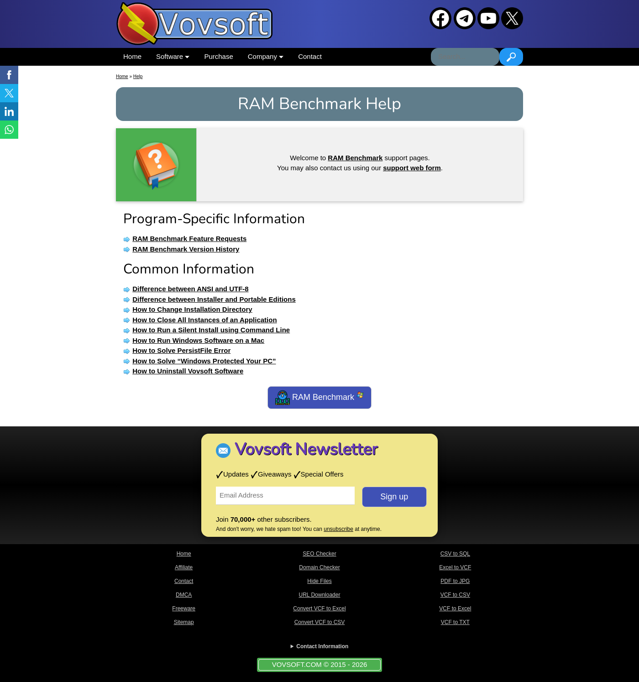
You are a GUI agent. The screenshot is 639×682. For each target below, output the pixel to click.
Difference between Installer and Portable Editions (214, 299)
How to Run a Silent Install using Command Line (211, 330)
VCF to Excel (455, 608)
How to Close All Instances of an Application (204, 320)
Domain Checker (319, 567)
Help (138, 76)
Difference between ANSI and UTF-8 (190, 289)
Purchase (218, 56)
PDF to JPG (455, 581)
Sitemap (184, 622)
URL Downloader (319, 595)
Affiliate (184, 567)
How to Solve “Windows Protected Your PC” (204, 361)
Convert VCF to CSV (319, 622)
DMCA (184, 595)
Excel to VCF (455, 567)
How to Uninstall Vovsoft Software (187, 371)
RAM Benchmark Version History (185, 249)
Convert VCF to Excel (319, 608)
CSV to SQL (455, 554)
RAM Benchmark (319, 397)
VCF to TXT (455, 622)
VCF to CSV (455, 595)
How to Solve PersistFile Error (181, 350)
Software (172, 56)
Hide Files (319, 581)
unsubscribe (338, 529)
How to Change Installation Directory (192, 309)
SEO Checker (319, 554)
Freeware (183, 608)
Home (132, 56)
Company (265, 56)
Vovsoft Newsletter (306, 449)
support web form (412, 168)
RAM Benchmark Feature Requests (189, 238)
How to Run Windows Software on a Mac (198, 340)
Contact (310, 56)
